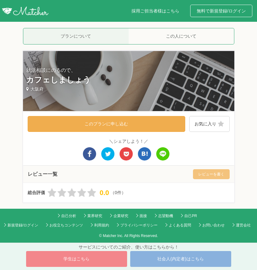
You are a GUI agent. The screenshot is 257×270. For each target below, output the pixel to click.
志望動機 (165, 216)
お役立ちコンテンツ (66, 225)
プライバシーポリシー (139, 225)
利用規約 (101, 225)
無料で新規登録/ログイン (221, 10)
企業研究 (120, 216)
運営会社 (243, 225)
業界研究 (94, 216)
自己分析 (68, 216)
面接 (143, 216)
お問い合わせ (213, 225)
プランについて (76, 36)
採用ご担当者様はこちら (155, 10)
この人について (181, 36)
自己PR (190, 216)
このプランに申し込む (106, 123)
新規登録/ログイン (22, 225)
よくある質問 (180, 225)
